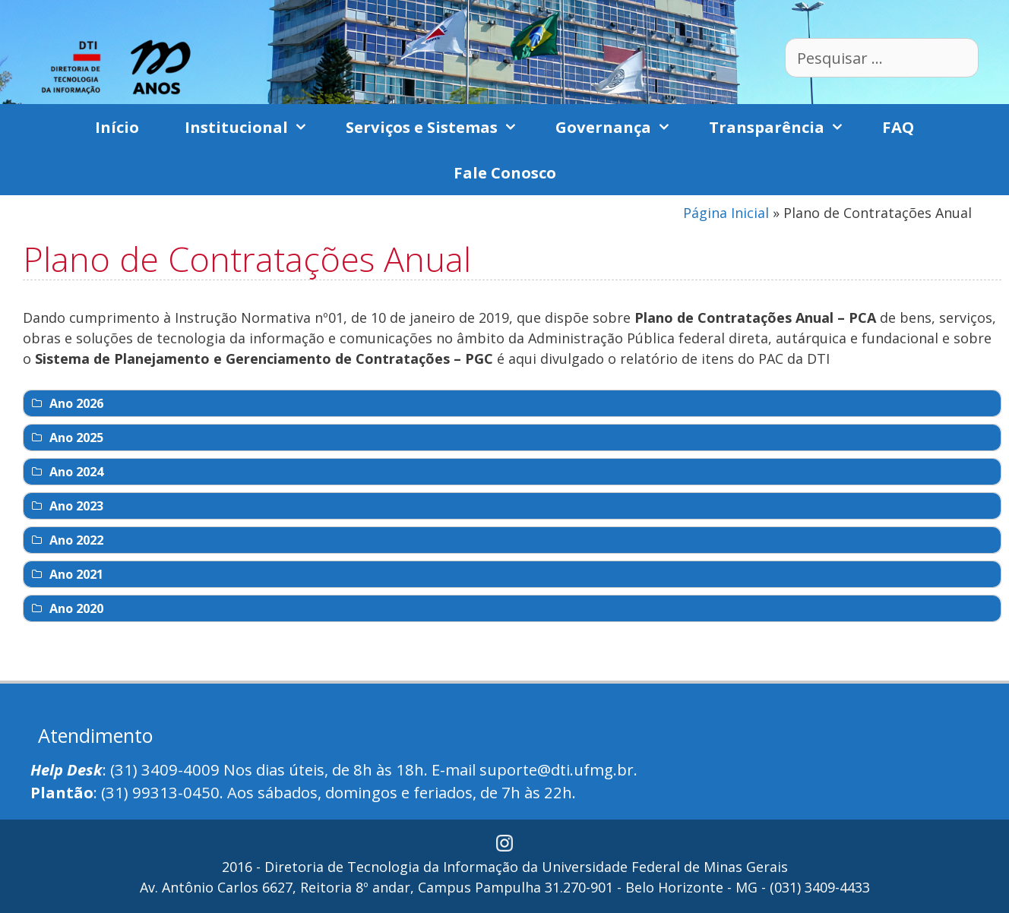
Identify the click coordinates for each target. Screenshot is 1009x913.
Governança (620, 127)
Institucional (254, 127)
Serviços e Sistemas (439, 127)
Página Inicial (726, 213)
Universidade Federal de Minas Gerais (665, 867)
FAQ (898, 126)
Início (117, 126)
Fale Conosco (505, 172)
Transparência (784, 127)
